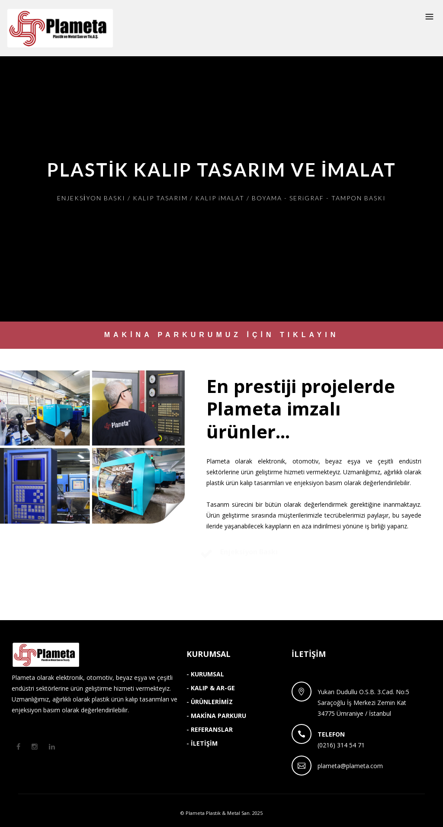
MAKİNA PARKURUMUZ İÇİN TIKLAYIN (221, 334)
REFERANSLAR (212, 729)
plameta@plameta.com (350, 766)
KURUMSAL (207, 674)
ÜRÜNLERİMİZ (212, 702)
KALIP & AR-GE (213, 688)
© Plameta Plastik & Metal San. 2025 (221, 813)
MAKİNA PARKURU (218, 715)
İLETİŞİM (204, 743)
